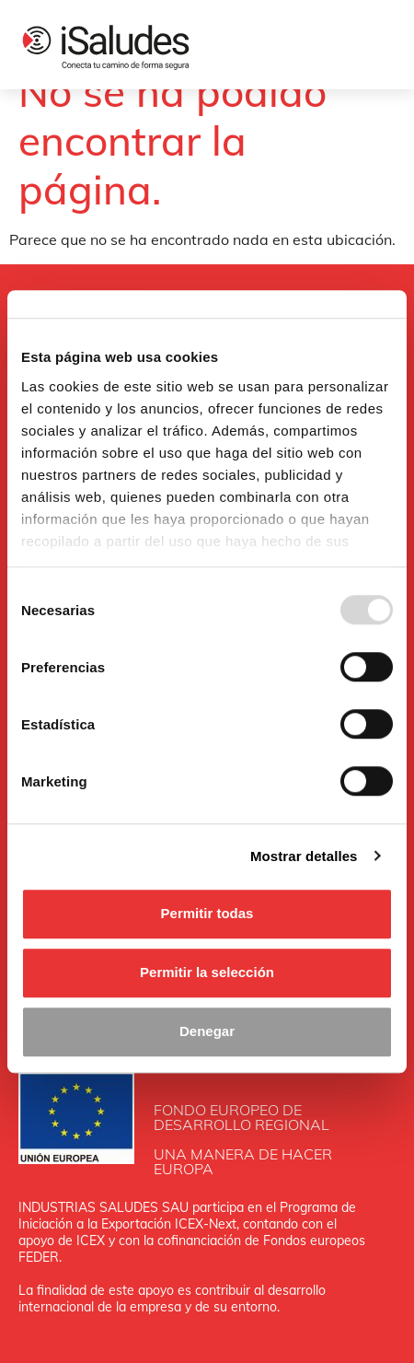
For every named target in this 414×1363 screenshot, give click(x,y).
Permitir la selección (207, 972)
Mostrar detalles (304, 856)
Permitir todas (207, 913)
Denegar (207, 1031)
